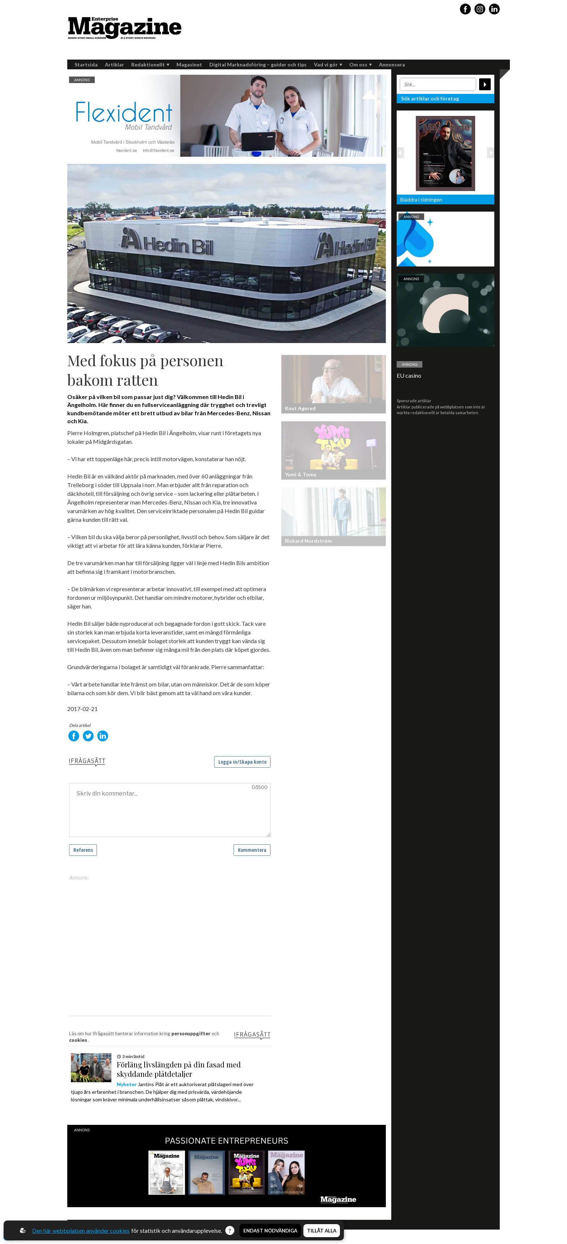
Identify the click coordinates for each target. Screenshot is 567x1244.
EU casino (409, 375)
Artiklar (114, 64)
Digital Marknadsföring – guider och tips (258, 64)
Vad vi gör (328, 64)
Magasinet (189, 64)
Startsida (86, 64)
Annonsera (392, 64)
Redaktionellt (150, 64)
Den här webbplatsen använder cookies (80, 1230)
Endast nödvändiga (270, 1231)
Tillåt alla (321, 1231)
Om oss (360, 64)
